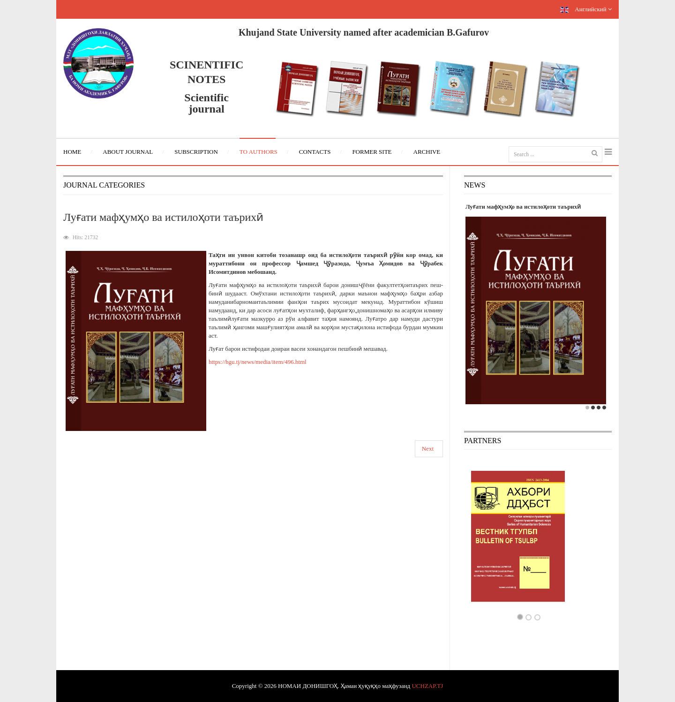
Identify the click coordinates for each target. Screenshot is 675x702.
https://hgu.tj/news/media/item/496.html (258, 361)
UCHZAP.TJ (427, 685)
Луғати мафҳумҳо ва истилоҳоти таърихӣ (163, 217)
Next (428, 448)
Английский (586, 9)
